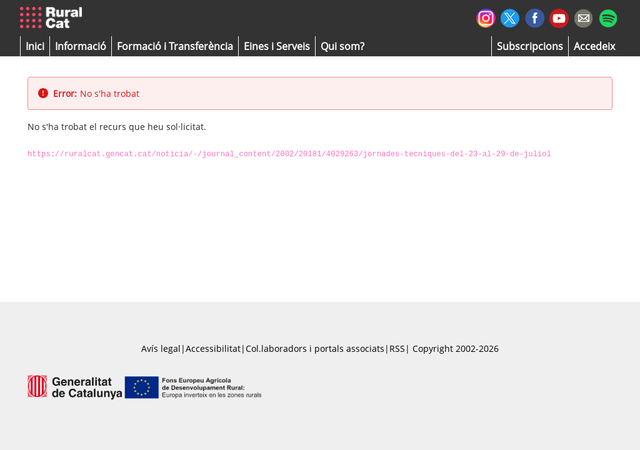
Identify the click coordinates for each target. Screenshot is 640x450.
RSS (397, 348)
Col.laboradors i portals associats (315, 348)
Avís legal (161, 348)
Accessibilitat (213, 348)
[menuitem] (175, 46)
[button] (35, 46)
